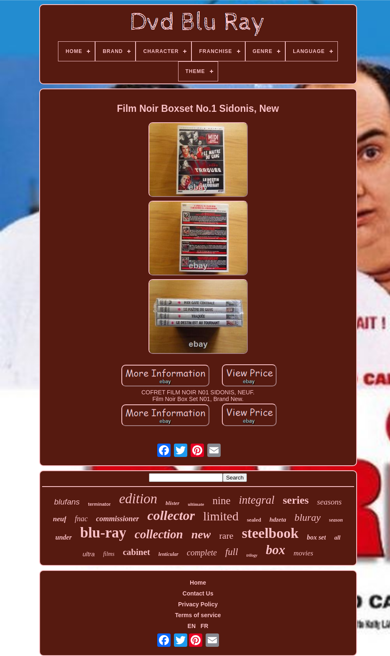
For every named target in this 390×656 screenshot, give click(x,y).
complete (202, 552)
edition (138, 498)
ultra (89, 554)
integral (257, 500)
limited (221, 516)
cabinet (136, 552)
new (201, 534)
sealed (254, 520)
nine (221, 500)
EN (192, 626)
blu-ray (103, 533)
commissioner (117, 519)
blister (172, 503)
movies (303, 553)
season (336, 520)
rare (226, 535)
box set (316, 537)
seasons (329, 501)
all (337, 538)
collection (159, 534)
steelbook (270, 533)
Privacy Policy (198, 604)
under (63, 537)
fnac (81, 519)
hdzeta (277, 519)
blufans (67, 501)
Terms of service (198, 615)
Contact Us (198, 593)
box (275, 549)
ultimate (196, 504)
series (296, 500)
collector (171, 515)
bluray (307, 517)
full (231, 552)
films (108, 554)
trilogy (252, 555)
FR (205, 626)
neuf (59, 519)
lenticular (169, 554)
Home (198, 582)
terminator (99, 504)
